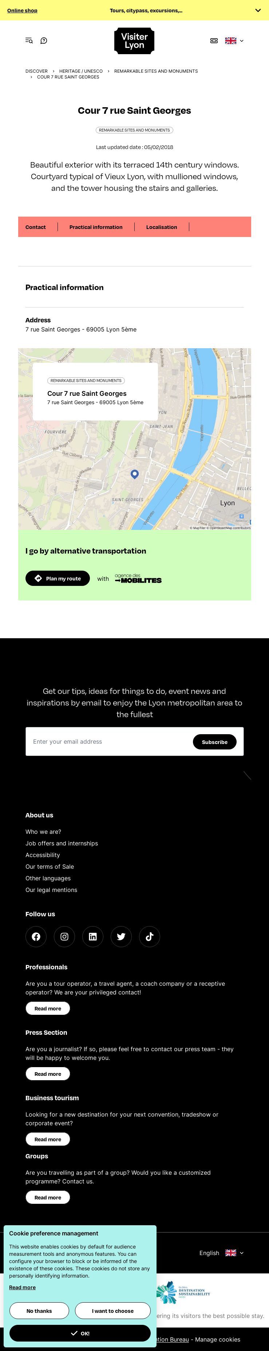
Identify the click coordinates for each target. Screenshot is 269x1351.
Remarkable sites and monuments (156, 71)
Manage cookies (217, 1339)
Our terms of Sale (49, 866)
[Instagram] (64, 936)
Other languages (48, 878)
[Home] (134, 41)
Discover (36, 71)
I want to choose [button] (113, 1310)
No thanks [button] (39, 1310)
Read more (48, 1008)
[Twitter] (121, 936)
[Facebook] (36, 936)
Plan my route (58, 578)
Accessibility (42, 855)
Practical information (96, 226)
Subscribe (215, 741)
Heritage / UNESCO (81, 71)
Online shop (22, 10)
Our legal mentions (51, 889)
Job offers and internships (61, 843)
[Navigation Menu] (29, 40)
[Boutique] (214, 40)
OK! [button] (80, 1333)
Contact (35, 226)
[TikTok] (149, 936)
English (221, 1252)
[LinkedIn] (92, 936)
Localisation (161, 226)
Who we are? (43, 831)
